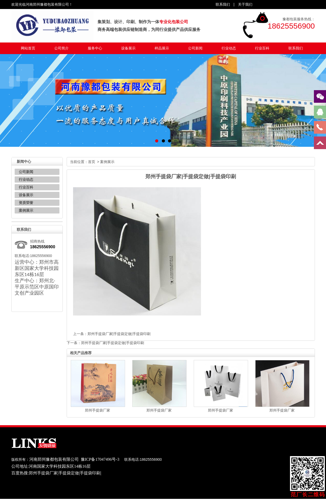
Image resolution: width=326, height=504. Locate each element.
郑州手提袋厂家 (97, 410)
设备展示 (128, 48)
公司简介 (61, 48)
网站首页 (28, 48)
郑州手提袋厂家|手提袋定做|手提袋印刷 (119, 334)
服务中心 (95, 48)
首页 (91, 162)
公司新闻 (195, 48)
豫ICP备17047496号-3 (100, 459)
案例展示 (26, 210)
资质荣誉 (26, 203)
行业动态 (229, 48)
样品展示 (162, 48)
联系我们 (295, 48)
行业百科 (262, 48)
